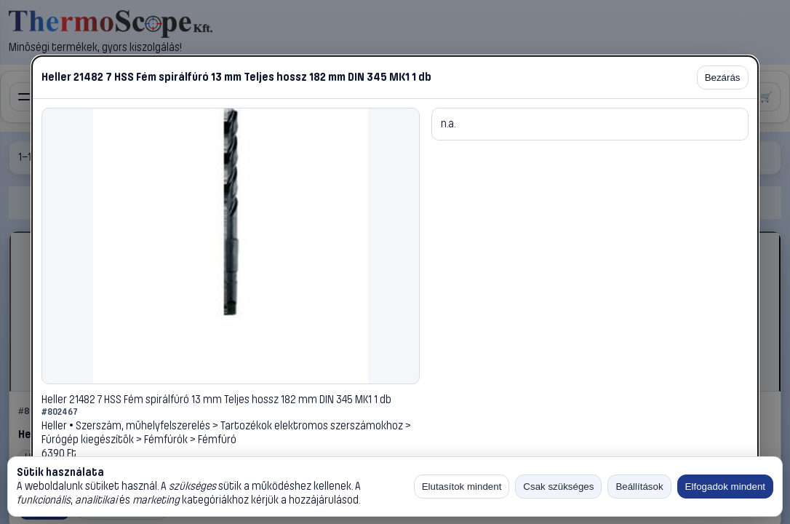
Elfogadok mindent (725, 486)
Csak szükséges (558, 486)
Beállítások (639, 486)
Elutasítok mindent (462, 486)
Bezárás (723, 77)
